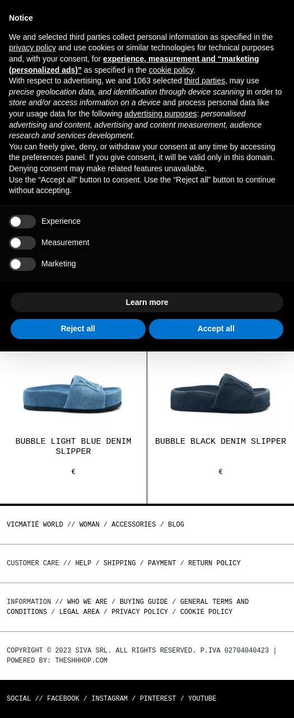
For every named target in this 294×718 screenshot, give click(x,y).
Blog (176, 524)
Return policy (214, 563)
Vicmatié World (35, 524)
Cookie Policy (206, 612)
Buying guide (144, 602)
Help (83, 563)
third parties (204, 80)
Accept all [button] (216, 328)
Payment (162, 563)
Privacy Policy (139, 612)
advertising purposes (160, 113)
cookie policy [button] (171, 69)
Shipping (120, 563)
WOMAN (90, 524)
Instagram (109, 698)
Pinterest (158, 698)
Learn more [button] (146, 302)
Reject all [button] (78, 328)
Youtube (202, 698)
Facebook (63, 698)
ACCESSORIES (133, 524)
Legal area (79, 612)
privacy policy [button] (32, 47)
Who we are (87, 602)
